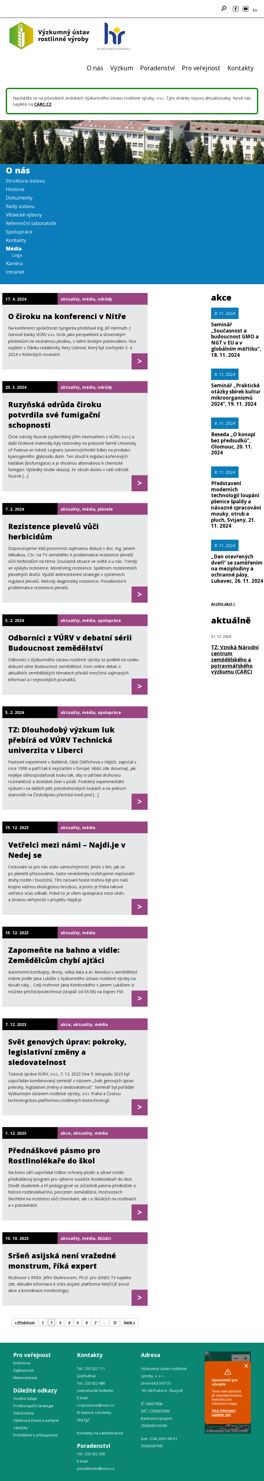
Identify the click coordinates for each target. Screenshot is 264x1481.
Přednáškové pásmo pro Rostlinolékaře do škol (54, 1155)
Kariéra (14, 263)
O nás (95, 68)
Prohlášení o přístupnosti (35, 1435)
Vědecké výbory (24, 214)
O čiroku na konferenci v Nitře (67, 316)
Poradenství (157, 68)
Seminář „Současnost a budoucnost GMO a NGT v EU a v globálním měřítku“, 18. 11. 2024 (236, 339)
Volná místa (23, 1413)
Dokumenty (19, 197)
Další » (129, 1322)
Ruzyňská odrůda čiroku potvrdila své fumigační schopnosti (54, 414)
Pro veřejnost (201, 68)
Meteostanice (25, 1377)
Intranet (15, 271)
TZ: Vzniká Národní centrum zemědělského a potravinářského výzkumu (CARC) (235, 659)
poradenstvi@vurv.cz (96, 1468)
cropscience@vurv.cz (95, 1405)
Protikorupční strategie (33, 1405)
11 (115, 1322)
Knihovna (21, 1363)
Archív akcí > (223, 603)
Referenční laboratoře (31, 223)
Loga (17, 255)
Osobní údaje (25, 1398)
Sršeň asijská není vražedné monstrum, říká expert (62, 1260)
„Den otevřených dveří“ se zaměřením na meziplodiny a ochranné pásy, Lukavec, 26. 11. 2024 (237, 568)
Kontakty (240, 68)
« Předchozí (25, 1322)
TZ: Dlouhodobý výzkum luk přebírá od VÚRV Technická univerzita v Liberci (61, 740)
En (255, 10)
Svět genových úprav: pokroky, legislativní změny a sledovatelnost (67, 1052)
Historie (15, 189)
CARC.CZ (42, 104)
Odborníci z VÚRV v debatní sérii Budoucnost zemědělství (70, 643)
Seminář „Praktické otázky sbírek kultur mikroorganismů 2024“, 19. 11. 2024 (235, 394)
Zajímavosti (23, 1370)
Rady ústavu (20, 206)
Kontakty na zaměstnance (100, 1433)
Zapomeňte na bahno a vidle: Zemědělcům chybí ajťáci (64, 955)
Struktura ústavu (25, 180)
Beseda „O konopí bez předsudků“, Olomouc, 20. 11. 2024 (233, 443)
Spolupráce (19, 231)
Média (14, 248)
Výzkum (121, 68)
